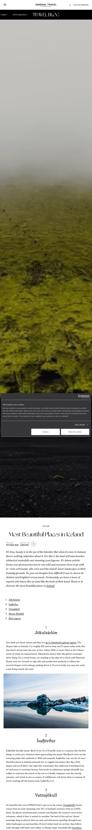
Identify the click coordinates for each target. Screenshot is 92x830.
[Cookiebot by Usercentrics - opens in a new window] (79, 396)
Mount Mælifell (16, 613)
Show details (80, 425)
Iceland (46, 526)
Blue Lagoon (15, 618)
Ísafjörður (13, 604)
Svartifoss (76, 827)
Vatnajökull (14, 609)
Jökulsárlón (14, 599)
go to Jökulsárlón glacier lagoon (61, 642)
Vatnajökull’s (69, 805)
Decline (46, 432)
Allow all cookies (75, 432)
